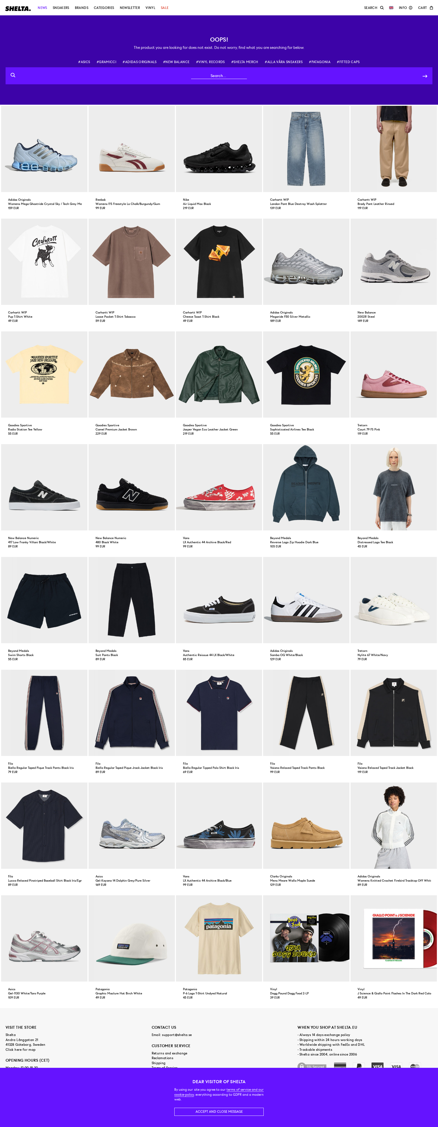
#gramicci (106, 62)
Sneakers (61, 8)
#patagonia (319, 62)
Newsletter (130, 8)
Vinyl (150, 8)
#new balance (176, 62)
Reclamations (162, 1058)
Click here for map (20, 1050)
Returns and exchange (169, 1053)
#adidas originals (139, 62)
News (42, 8)
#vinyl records (210, 62)
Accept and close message (219, 1112)
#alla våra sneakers (284, 62)
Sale (164, 8)
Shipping (159, 1063)
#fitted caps (348, 62)
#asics (84, 62)
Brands (81, 8)
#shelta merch (244, 62)
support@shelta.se (177, 1035)
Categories (104, 8)
